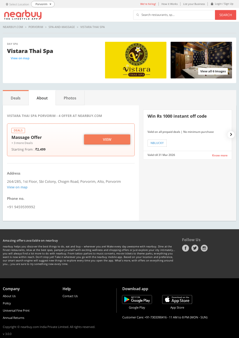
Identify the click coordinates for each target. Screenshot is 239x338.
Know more (220, 155)
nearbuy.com (13, 27)
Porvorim (35, 27)
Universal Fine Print (16, 310)
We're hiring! (148, 4)
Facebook (185, 248)
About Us (9, 296)
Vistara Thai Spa (92, 27)
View (107, 139)
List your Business (194, 4)
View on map (20, 58)
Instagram (204, 248)
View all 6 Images (213, 71)
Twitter (194, 248)
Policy (7, 303)
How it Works (170, 4)
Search (225, 15)
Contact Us (70, 296)
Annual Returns (13, 318)
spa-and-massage (62, 27)
